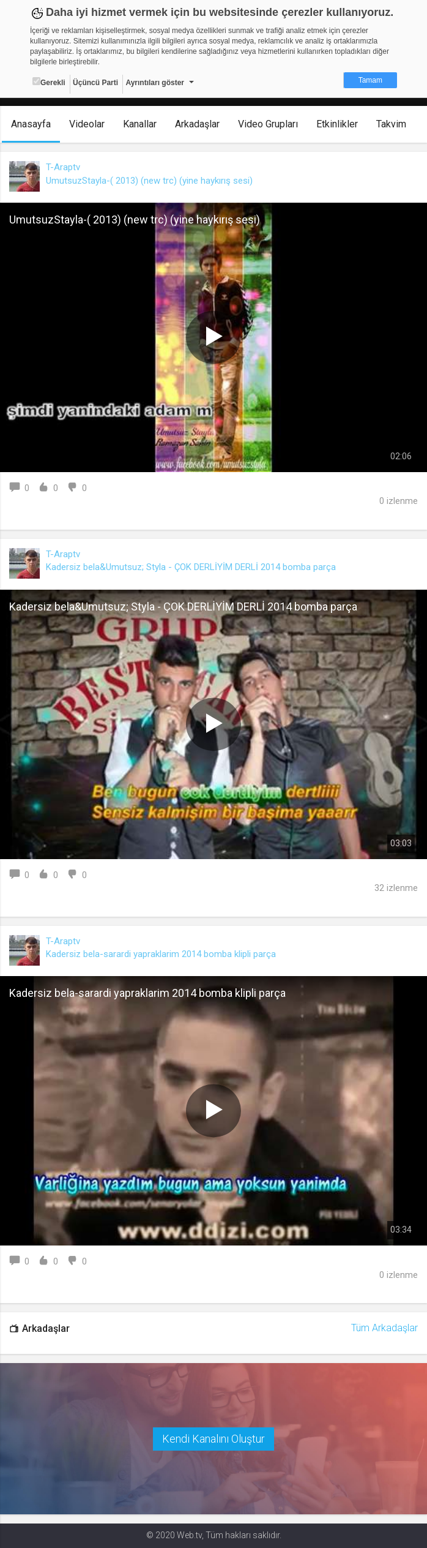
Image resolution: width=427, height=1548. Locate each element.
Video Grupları (268, 124)
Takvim (391, 124)
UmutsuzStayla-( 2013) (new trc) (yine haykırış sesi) (149, 180)
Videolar (87, 124)
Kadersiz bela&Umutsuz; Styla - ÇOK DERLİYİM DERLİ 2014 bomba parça (191, 567)
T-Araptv (63, 167)
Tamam (370, 80)
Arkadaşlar (197, 124)
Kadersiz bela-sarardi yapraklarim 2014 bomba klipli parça (161, 954)
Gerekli (48, 82)
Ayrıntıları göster (154, 82)
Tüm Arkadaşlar (384, 1328)
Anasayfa (31, 124)
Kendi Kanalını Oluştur (213, 1438)
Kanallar (140, 124)
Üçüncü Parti (95, 82)
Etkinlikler (337, 124)
